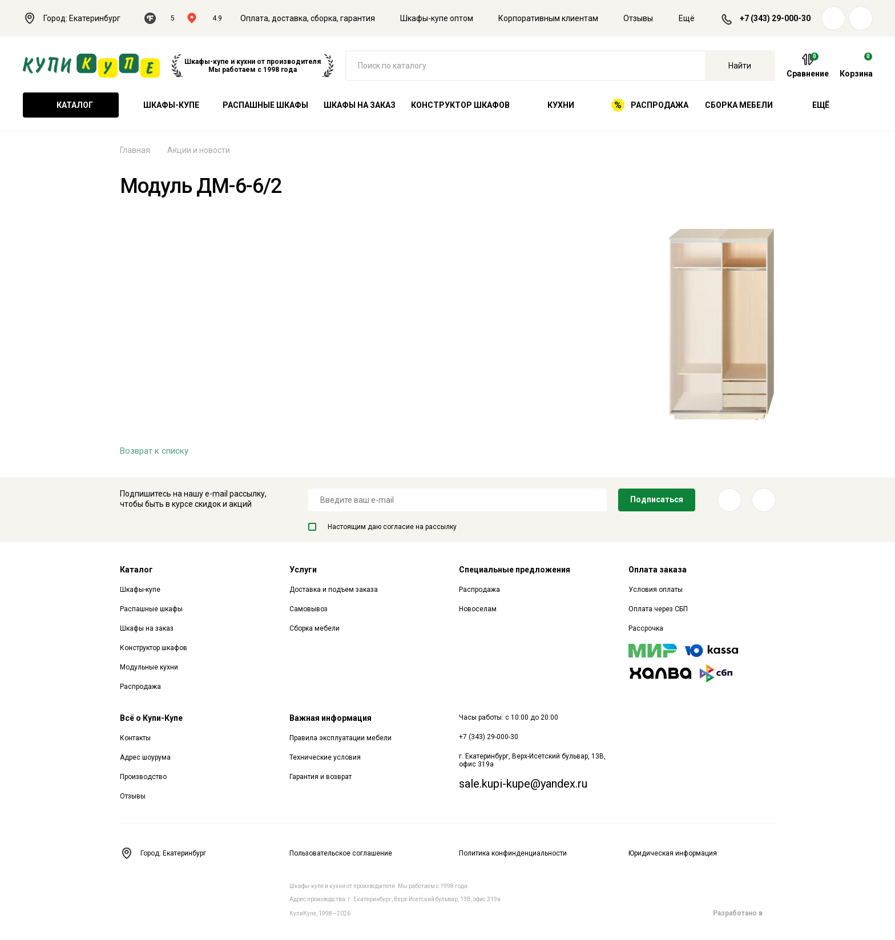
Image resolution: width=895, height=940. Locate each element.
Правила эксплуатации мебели (340, 738)
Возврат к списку (154, 451)
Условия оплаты (655, 590)
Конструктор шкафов (460, 105)
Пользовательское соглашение (340, 853)
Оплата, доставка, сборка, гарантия (307, 18)
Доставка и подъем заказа (333, 590)
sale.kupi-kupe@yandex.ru (523, 784)
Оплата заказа (657, 569)
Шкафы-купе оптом (436, 18)
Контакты (135, 738)
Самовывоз (308, 609)
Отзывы (638, 18)
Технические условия (325, 757)
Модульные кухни (149, 667)
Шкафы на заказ (360, 105)
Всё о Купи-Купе (151, 718)
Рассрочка (645, 628)
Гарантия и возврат (320, 777)
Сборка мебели (739, 105)
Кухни (560, 105)
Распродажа (649, 105)
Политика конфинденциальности (513, 853)
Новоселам (478, 609)
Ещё (693, 18)
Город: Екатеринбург (78, 18)
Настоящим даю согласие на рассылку (382, 527)
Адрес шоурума (145, 757)
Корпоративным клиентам (548, 18)
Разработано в (744, 913)
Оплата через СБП (658, 609)
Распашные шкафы (265, 105)
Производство (143, 777)
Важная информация (330, 718)
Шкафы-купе (171, 105)
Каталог (71, 105)
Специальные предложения (514, 569)
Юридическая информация (672, 853)
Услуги (303, 569)
